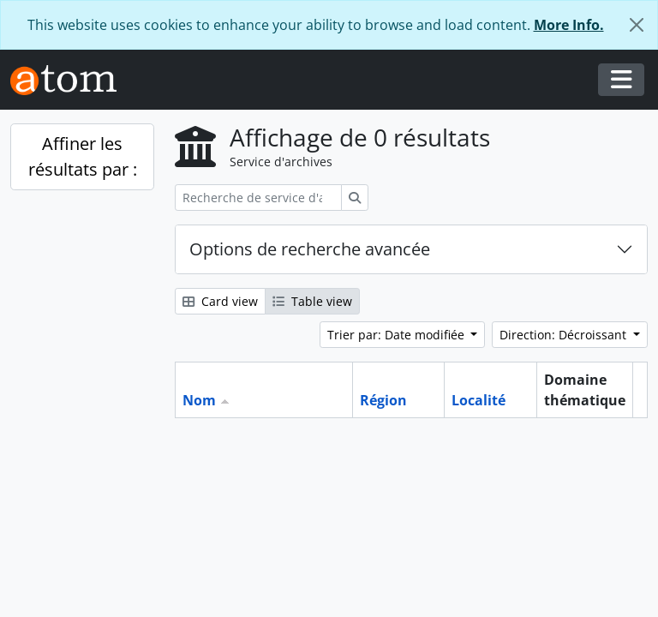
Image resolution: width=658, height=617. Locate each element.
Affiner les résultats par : (82, 156)
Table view (312, 301)
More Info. (569, 24)
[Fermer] (636, 25)
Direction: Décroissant (564, 334)
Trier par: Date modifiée (397, 334)
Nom (199, 400)
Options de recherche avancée (309, 249)
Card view (220, 301)
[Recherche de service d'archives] (258, 197)
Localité (478, 400)
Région (383, 400)
